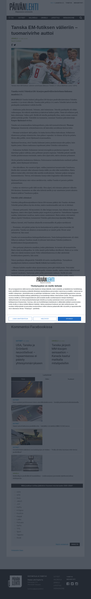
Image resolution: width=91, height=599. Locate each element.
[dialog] (45, 299)
